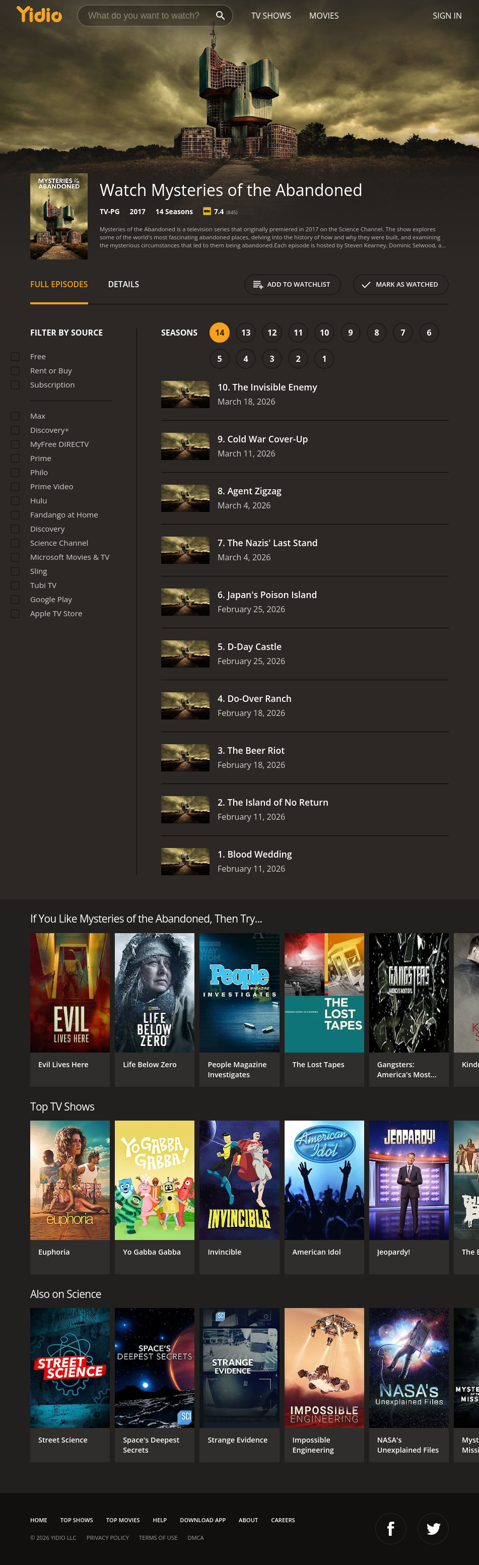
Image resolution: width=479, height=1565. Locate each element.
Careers (283, 1520)
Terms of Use (158, 1537)
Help (160, 1520)
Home (38, 1520)
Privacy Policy (108, 1537)
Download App (203, 1520)
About (248, 1520)
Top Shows (76, 1520)
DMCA (195, 1537)
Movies (324, 15)
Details (124, 284)
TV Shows (271, 15)
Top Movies (123, 1520)
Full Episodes (59, 284)
